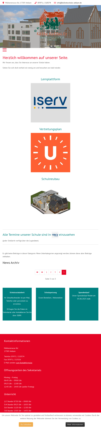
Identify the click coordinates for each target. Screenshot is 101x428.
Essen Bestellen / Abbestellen (50, 298)
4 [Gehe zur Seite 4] (59, 272)
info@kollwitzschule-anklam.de (69, 3)
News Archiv (11, 263)
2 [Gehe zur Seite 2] (50, 272)
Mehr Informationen (75, 424)
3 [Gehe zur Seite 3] (55, 272)
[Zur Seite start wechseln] (37, 272)
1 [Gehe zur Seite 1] (46, 272)
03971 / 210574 (44, 3)
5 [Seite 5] (63, 272)
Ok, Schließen (26, 424)
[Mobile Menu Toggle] (5, 50)
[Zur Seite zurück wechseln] (42, 272)
